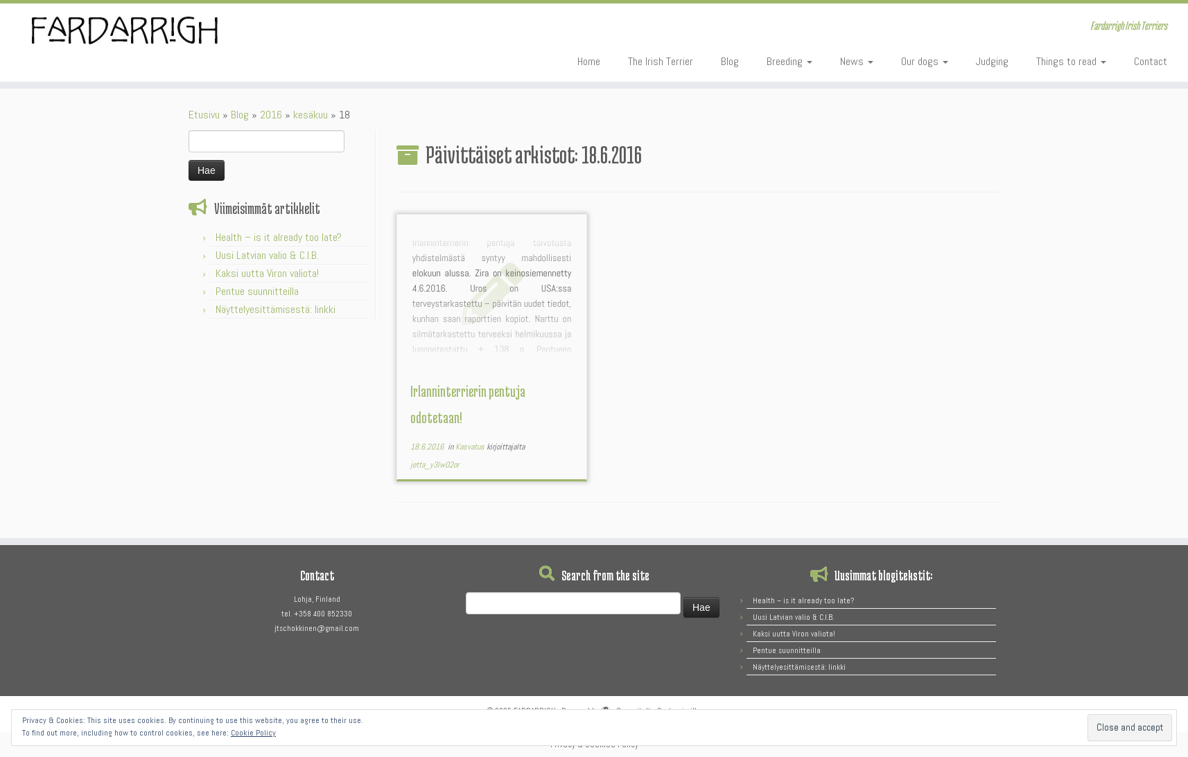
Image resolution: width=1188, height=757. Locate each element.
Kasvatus (471, 446)
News (856, 61)
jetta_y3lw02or (434, 464)
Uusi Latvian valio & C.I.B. (267, 255)
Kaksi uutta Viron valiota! (267, 273)
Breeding (789, 61)
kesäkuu (310, 114)
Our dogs (924, 61)
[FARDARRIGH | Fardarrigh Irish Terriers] (137, 30)
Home (588, 61)
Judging (992, 61)
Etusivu (204, 114)
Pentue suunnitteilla (257, 291)
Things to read (1071, 61)
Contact (1150, 61)
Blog (730, 61)
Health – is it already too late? (279, 237)
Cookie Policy (253, 732)
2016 (271, 114)
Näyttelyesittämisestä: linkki (275, 309)
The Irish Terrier (660, 61)
